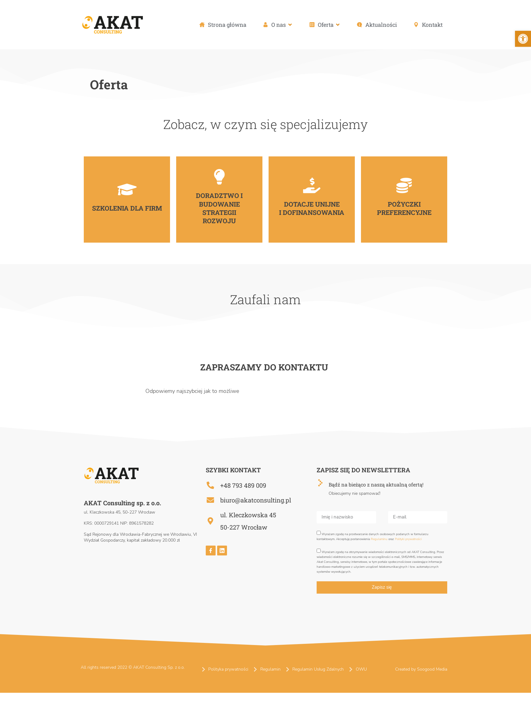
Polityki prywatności (408, 539)
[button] (278, 25)
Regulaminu (379, 539)
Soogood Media (432, 669)
